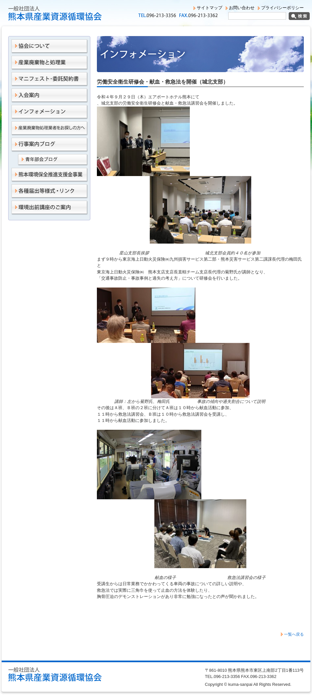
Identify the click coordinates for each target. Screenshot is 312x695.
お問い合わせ (242, 7)
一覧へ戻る (294, 634)
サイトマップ (209, 7)
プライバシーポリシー (282, 7)
